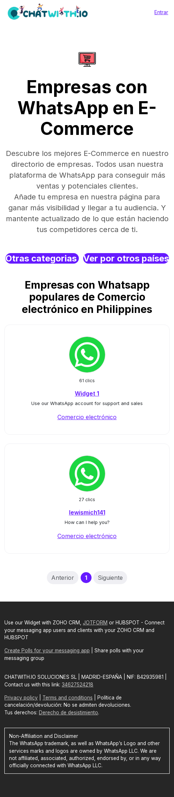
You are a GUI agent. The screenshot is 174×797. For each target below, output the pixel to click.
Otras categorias (42, 258)
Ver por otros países (126, 258)
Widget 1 (87, 393)
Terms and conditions (68, 698)
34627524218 (77, 684)
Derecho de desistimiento (68, 712)
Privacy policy (21, 698)
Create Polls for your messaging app (47, 650)
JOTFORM (95, 622)
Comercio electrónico (87, 417)
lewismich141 (87, 512)
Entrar (161, 12)
